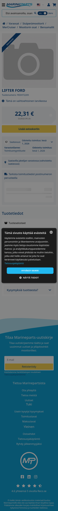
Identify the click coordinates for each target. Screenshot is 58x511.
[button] (29, 277)
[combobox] (51, 232)
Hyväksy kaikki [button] (30, 270)
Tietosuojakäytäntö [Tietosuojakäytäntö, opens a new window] (14, 263)
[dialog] (28, 255)
